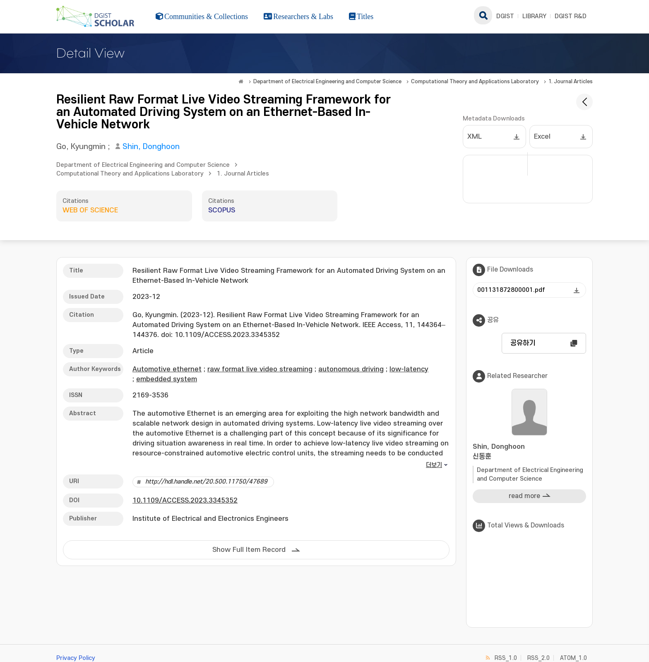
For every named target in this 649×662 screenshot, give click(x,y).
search (483, 15)
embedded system (166, 379)
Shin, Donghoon (151, 146)
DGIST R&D (571, 16)
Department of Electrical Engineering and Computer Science (327, 81)
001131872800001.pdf (511, 290)
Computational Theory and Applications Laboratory (475, 81)
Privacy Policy (75, 658)
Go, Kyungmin (81, 146)
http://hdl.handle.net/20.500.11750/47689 (206, 481)
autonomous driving (351, 369)
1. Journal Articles (570, 81)
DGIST (505, 16)
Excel (542, 136)
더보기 (434, 465)
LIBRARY (534, 16)
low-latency (408, 369)
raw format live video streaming (259, 369)
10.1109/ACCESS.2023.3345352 (185, 500)
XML (474, 136)
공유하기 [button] (522, 343)
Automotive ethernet (167, 369)
